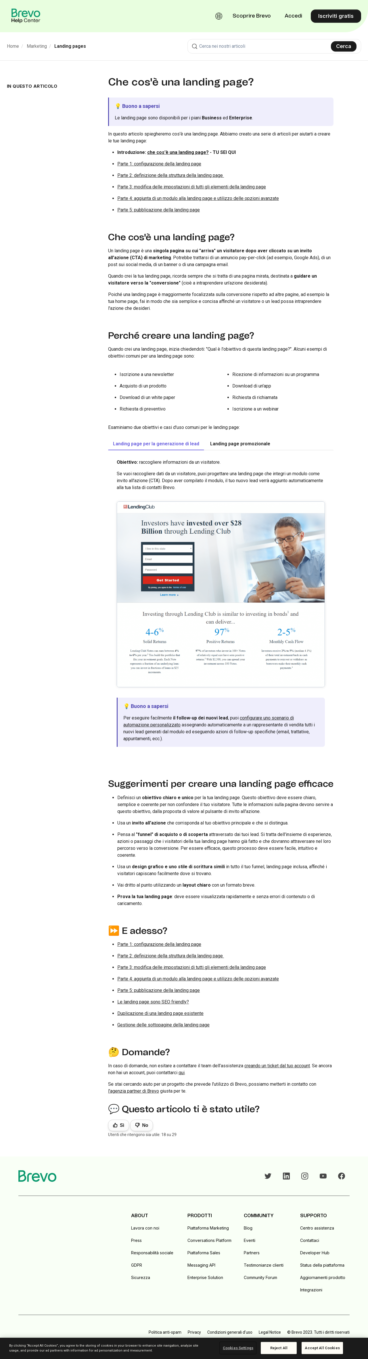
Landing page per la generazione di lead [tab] (156, 443)
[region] (184, 1348)
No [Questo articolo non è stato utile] (145, 1125)
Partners (252, 1252)
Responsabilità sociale (152, 1252)
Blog (248, 1228)
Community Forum (260, 1277)
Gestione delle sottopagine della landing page (163, 1025)
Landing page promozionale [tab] (240, 443)
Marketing (37, 46)
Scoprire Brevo (252, 16)
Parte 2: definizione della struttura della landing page (170, 175)
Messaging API (201, 1265)
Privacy (194, 1332)
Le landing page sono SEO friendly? (153, 1002)
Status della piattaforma (322, 1265)
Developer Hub (314, 1252)
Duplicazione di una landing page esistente (160, 1013)
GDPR (136, 1265)
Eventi (249, 1240)
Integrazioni (311, 1289)
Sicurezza (140, 1277)
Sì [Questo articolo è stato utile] (122, 1125)
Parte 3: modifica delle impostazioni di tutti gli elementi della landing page (191, 187)
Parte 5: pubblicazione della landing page (158, 210)
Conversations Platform (209, 1240)
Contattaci (309, 1240)
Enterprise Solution (205, 1277)
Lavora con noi (145, 1228)
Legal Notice (270, 1332)
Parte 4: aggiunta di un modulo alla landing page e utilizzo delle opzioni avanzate (198, 198)
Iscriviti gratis (336, 16)
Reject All (279, 1348)
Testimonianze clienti (263, 1265)
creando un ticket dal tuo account (277, 1065)
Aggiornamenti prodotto (322, 1277)
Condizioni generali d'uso (229, 1332)
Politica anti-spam (165, 1332)
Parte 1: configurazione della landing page (159, 164)
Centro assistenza (317, 1228)
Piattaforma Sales (203, 1252)
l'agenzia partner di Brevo (133, 1091)
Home (13, 46)
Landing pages (70, 46)
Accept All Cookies (322, 1348)
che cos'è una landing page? (178, 152)
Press (136, 1240)
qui (182, 1072)
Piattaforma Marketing (208, 1228)
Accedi (293, 16)
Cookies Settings (238, 1348)
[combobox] (274, 46)
